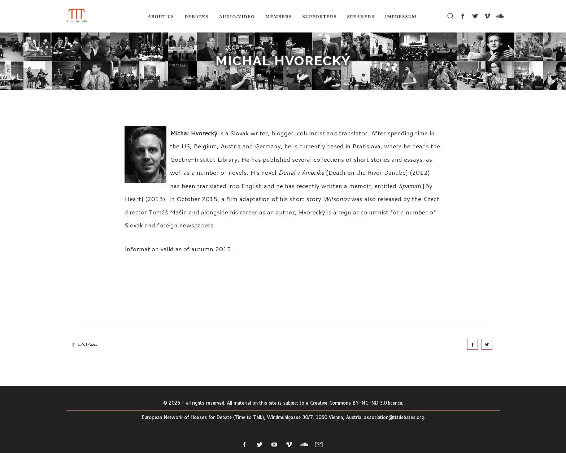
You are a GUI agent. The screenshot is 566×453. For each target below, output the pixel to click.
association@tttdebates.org (394, 417)
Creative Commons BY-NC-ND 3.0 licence (356, 403)
